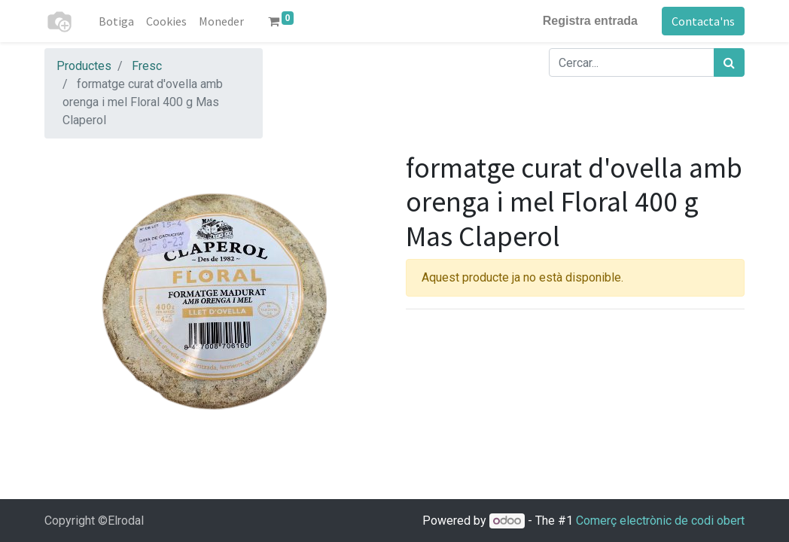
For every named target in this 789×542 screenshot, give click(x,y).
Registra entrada (590, 20)
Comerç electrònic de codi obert (660, 520)
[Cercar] (729, 62)
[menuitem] (116, 21)
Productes (83, 66)
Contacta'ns (703, 21)
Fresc (147, 66)
